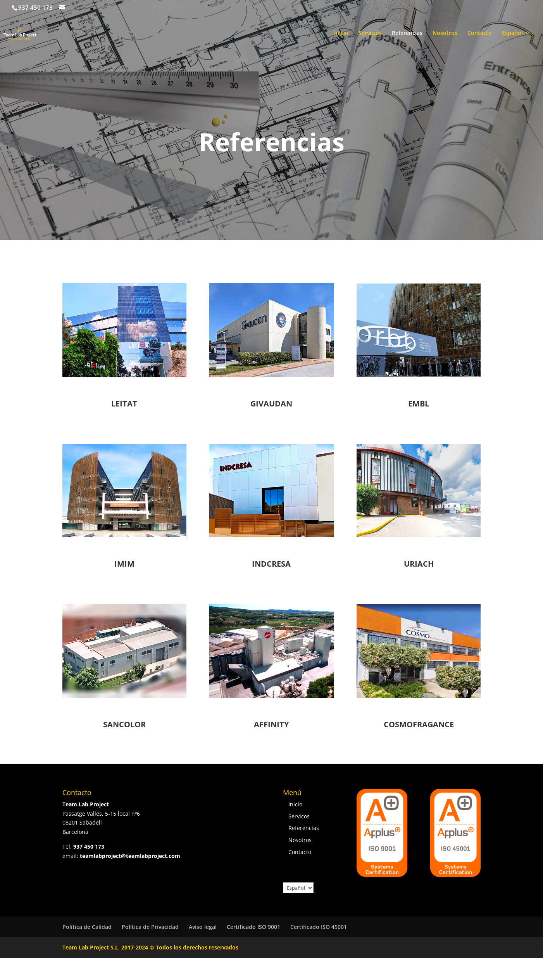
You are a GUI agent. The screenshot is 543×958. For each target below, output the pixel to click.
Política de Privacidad (150, 926)
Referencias (407, 33)
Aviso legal (203, 926)
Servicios (370, 33)
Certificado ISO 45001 (318, 926)
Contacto (479, 33)
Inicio (341, 33)
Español (512, 33)
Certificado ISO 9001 (253, 926)
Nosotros (445, 33)
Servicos (299, 816)
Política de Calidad (87, 926)
